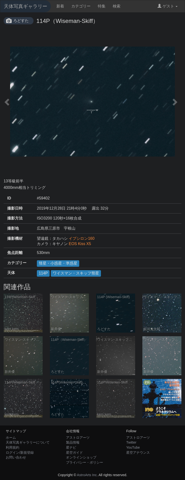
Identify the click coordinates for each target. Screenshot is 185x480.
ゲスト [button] (168, 6)
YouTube (133, 447)
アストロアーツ (78, 437)
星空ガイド (74, 452)
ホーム (11, 437)
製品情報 (72, 442)
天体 (11, 273)
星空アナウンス (138, 452)
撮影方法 (15, 218)
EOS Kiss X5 (80, 244)
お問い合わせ (16, 457)
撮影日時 (15, 208)
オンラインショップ (81, 457)
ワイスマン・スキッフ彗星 (76, 273)
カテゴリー (81, 6)
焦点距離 (15, 253)
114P (43, 273)
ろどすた (21, 21)
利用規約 (12, 447)
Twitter (131, 442)
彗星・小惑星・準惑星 (58, 263)
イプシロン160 (81, 238)
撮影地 (13, 228)
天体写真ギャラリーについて (28, 442)
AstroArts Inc (87, 475)
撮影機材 (15, 238)
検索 (116, 6)
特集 (102, 6)
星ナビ (71, 447)
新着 (60, 6)
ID (9, 198)
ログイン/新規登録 (20, 452)
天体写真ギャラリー (25, 6)
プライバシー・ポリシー (84, 462)
